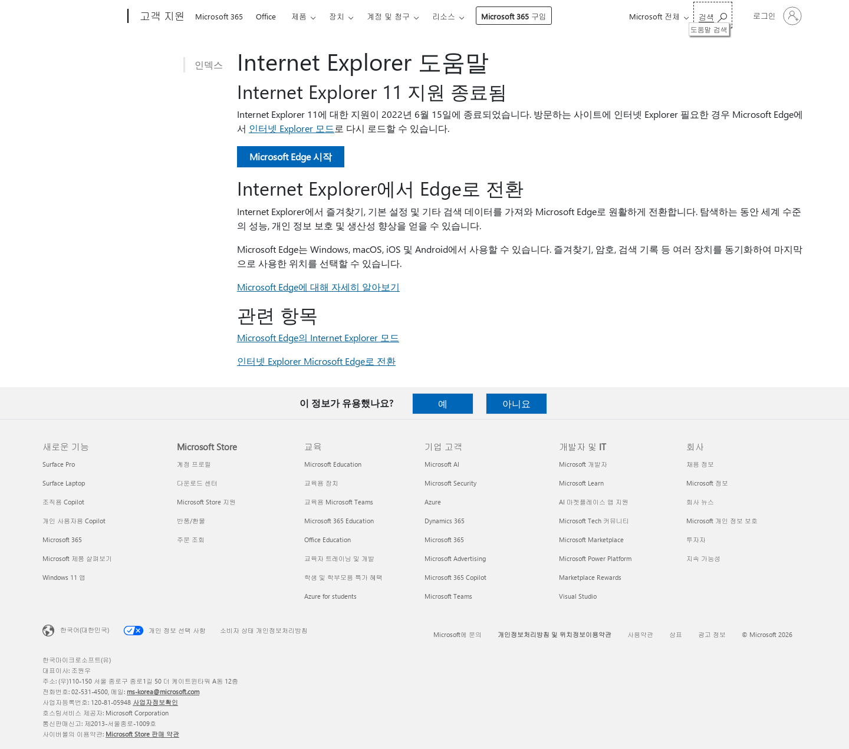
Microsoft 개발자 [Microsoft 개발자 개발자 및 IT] (583, 464)
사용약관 (640, 634)
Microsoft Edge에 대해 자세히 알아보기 (318, 287)
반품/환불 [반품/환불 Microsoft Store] (191, 520)
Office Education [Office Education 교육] (327, 539)
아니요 (516, 403)
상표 (675, 634)
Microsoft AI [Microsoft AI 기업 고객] (441, 464)
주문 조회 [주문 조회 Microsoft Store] (191, 539)
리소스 (443, 16)
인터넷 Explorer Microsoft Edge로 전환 (316, 361)
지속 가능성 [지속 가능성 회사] (703, 558)
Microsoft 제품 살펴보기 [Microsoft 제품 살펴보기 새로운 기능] (77, 558)
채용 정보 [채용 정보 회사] (700, 464)
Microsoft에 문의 (457, 634)
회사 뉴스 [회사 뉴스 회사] (700, 501)
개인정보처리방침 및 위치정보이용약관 (554, 634)
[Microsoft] (82, 16)
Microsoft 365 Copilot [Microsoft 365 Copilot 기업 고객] (455, 577)
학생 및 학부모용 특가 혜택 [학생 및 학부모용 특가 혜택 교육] (343, 577)
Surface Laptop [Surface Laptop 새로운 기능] (63, 483)
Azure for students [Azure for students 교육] (330, 596)
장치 (336, 16)
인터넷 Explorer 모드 (291, 128)
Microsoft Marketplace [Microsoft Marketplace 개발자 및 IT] (591, 539)
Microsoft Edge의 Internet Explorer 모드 (318, 337)
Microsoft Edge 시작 (290, 156)
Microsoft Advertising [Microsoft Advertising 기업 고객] (455, 558)
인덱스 (209, 64)
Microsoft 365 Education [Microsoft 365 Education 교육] (339, 520)
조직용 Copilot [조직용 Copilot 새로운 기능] (63, 501)
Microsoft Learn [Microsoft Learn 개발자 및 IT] (581, 483)
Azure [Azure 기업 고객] (432, 501)
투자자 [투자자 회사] (696, 539)
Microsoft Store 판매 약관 (142, 734)
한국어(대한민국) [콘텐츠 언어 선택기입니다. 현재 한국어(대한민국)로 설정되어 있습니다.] (84, 629)
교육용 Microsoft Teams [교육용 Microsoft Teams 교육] (338, 501)
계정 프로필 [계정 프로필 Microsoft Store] (194, 464)
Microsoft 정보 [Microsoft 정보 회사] (707, 483)
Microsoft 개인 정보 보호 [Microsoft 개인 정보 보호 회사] (722, 520)
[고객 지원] (161, 16)
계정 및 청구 (388, 16)
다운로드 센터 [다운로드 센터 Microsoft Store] (197, 483)
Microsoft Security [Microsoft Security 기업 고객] (450, 483)
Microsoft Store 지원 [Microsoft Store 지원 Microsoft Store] (206, 501)
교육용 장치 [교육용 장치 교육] (321, 483)
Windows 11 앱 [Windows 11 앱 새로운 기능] (63, 577)
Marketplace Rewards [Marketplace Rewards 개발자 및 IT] (590, 577)
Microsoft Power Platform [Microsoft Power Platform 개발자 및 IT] (595, 558)
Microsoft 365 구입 (514, 16)
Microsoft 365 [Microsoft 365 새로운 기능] (62, 539)
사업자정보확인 (155, 702)
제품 (299, 16)
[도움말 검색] (712, 15)
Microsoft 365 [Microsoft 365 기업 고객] (444, 539)
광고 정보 (712, 634)
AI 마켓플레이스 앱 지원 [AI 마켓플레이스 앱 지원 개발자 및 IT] (593, 501)
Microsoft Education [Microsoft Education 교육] (332, 464)
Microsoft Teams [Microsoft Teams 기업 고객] (448, 596)
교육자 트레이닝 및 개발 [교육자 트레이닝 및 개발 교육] (339, 558)
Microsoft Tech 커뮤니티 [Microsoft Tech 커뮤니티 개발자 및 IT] (594, 520)
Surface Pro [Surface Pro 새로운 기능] (58, 464)
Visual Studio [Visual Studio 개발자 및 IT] (578, 596)
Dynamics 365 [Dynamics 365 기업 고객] (444, 520)
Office (266, 16)
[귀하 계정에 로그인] (776, 16)
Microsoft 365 (219, 16)
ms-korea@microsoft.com (163, 691)
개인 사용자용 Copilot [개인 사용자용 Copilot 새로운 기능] (74, 520)
